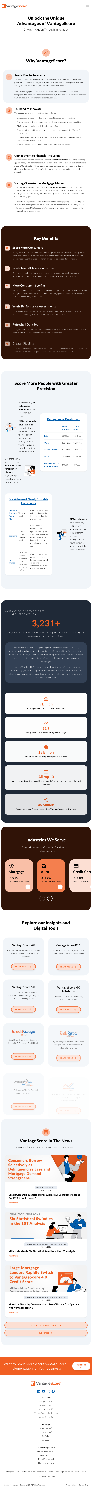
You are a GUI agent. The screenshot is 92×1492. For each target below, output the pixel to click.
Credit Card (25, 1471)
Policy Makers (80, 1471)
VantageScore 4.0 (46, 1401)
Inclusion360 (46, 1432)
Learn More (23, 968)
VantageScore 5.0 (46, 1409)
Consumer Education (46, 1476)
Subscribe (46, 1332)
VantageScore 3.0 (46, 1417)
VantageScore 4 (46, 1405)
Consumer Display (38, 1471)
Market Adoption (46, 1455)
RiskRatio (46, 1436)
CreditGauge (46, 1428)
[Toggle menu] (87, 6)
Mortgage (10, 1471)
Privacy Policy (71, 1485)
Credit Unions (53, 1471)
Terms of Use (83, 1485)
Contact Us (81, 1366)
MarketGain (46, 1440)
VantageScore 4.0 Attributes (46, 1413)
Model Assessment (46, 1459)
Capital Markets (66, 1471)
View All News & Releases (46, 1325)
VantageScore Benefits (46, 1451)
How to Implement (46, 1463)
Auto (17, 1471)
